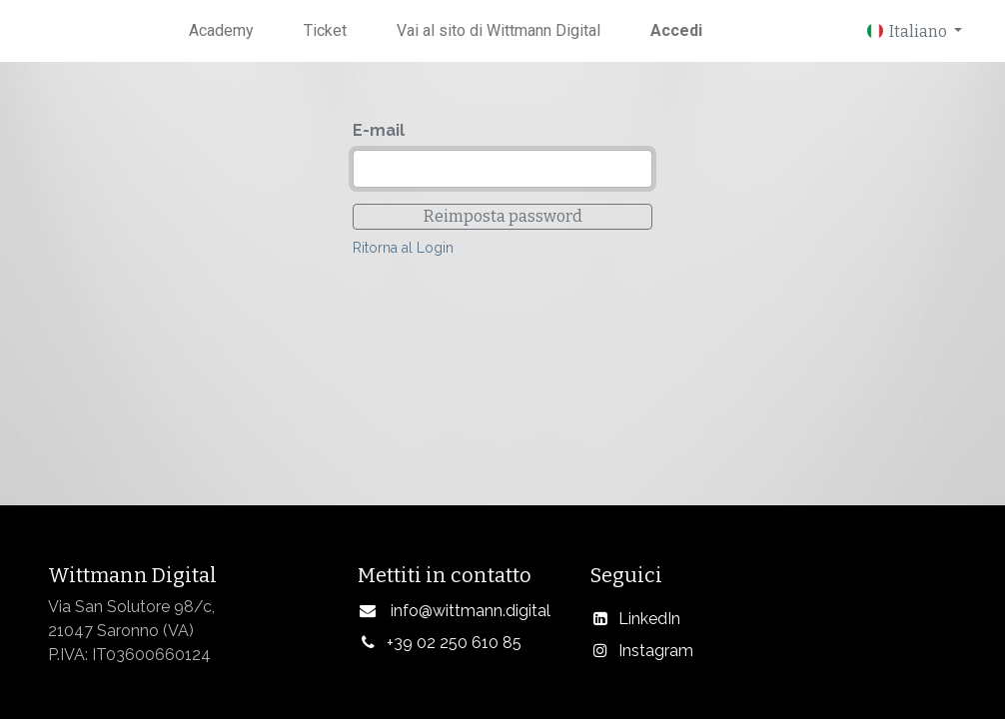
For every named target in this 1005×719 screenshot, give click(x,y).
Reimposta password (503, 216)
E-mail (379, 130)
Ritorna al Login (403, 248)
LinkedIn (649, 618)
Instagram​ (655, 650)
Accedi (676, 30)
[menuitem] (221, 31)
